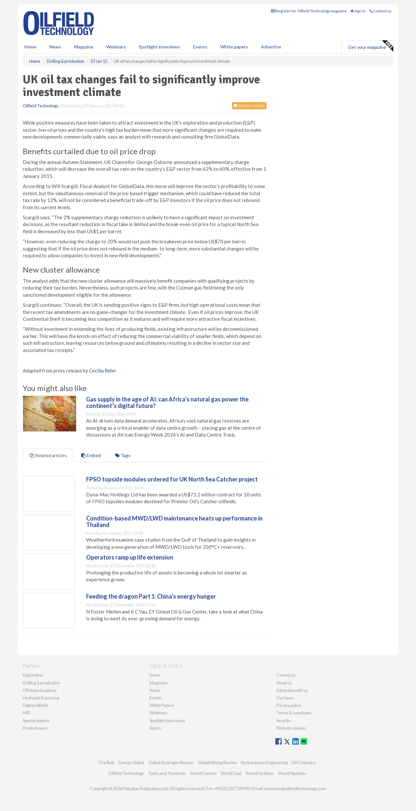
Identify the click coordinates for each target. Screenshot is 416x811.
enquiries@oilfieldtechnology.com (295, 788)
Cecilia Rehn (102, 370)
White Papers (162, 705)
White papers (234, 46)
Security (283, 720)
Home (30, 46)
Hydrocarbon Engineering (264, 762)
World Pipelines (292, 773)
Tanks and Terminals (167, 773)
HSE (26, 712)
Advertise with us (292, 690)
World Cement (203, 773)
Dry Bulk (107, 762)
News (155, 690)
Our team (285, 697)
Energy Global (131, 762)
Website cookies (291, 728)
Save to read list (249, 105)
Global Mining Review (217, 762)
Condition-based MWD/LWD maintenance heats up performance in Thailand (174, 521)
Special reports (36, 720)
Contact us (381, 11)
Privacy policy (288, 705)
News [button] (55, 46)
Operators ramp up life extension (129, 557)
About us (284, 682)
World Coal (231, 773)
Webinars (116, 46)
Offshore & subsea (40, 690)
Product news (35, 728)
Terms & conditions (293, 712)
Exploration (33, 675)
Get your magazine (370, 46)
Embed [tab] (91, 455)
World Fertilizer (259, 773)
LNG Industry (304, 762)
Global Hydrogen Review (171, 762)
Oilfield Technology (40, 105)
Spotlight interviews (159, 46)
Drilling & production (41, 682)
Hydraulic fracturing (41, 697)
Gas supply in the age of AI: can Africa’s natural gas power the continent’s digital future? (167, 402)
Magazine (83, 46)
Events (200, 46)
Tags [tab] (123, 455)
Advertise (271, 46)
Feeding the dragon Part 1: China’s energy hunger (151, 596)
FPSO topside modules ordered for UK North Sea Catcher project (172, 479)
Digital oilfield (35, 705)
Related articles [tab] (48, 455)
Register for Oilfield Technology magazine (309, 11)
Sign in (358, 11)
